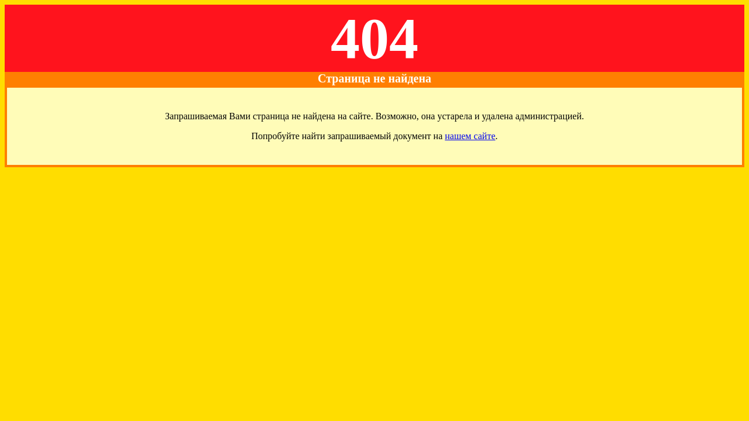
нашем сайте (470, 136)
